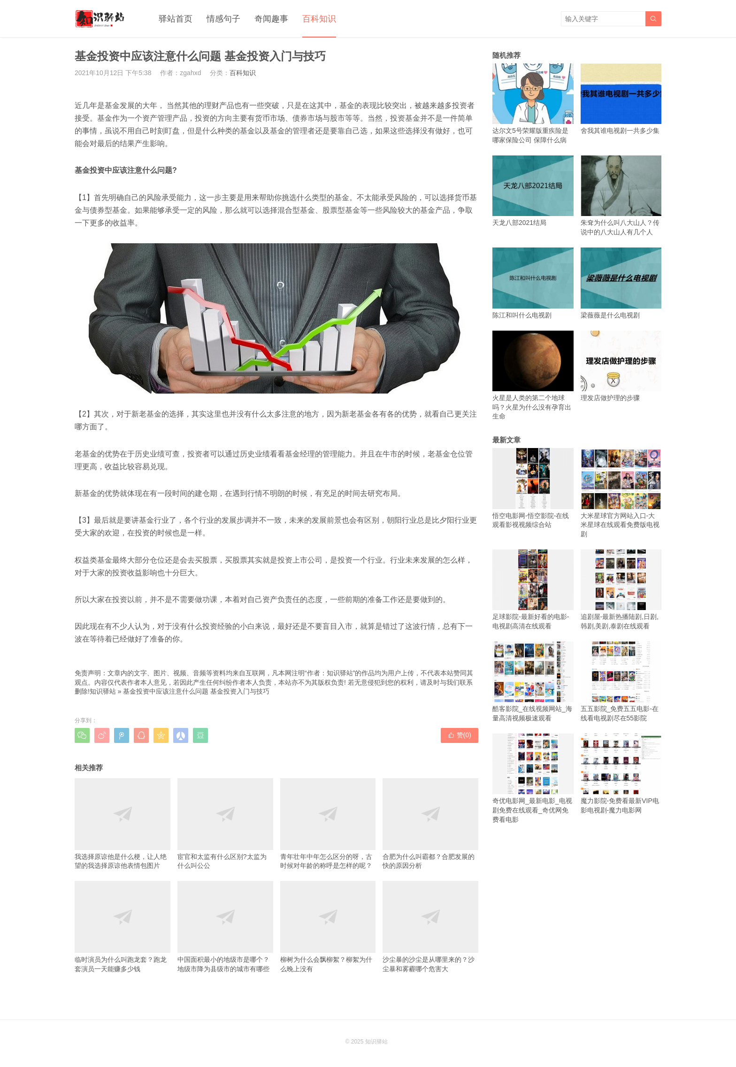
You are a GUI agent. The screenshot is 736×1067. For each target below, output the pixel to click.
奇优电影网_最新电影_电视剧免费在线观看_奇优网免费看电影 (533, 778)
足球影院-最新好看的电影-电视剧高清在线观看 (533, 589)
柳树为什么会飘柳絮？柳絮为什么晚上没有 (328, 926)
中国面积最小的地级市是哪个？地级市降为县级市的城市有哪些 (225, 926)
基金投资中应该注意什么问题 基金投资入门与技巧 (196, 691)
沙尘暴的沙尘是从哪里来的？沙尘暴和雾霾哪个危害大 (430, 926)
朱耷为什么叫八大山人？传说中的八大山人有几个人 (621, 195)
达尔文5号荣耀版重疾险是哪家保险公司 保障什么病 (533, 103)
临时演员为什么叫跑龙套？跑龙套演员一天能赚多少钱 (122, 926)
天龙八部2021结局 (533, 190)
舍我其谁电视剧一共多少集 (621, 98)
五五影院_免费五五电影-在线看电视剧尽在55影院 (621, 682)
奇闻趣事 (271, 18)
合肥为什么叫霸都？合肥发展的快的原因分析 (430, 823)
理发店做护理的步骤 (621, 366)
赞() (459, 735)
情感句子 (223, 18)
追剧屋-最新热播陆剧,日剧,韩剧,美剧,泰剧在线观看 (621, 589)
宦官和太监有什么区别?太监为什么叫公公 (225, 823)
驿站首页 (175, 18)
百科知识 (319, 18)
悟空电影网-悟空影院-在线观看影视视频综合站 (533, 488)
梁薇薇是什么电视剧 (621, 282)
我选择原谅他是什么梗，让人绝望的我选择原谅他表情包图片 (122, 823)
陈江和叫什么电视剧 (533, 282)
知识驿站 (103, 691)
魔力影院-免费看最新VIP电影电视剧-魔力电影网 (621, 774)
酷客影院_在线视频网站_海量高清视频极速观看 (533, 682)
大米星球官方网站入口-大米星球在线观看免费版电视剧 (621, 493)
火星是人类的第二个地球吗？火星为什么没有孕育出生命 (533, 375)
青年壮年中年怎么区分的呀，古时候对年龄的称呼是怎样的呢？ (328, 823)
